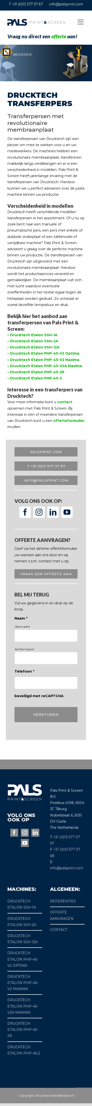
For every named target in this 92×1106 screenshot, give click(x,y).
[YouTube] (67, 512)
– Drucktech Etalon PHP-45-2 (34, 378)
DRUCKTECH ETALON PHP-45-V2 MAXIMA (22, 982)
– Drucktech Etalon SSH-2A (32, 341)
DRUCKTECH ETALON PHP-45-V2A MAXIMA (22, 1006)
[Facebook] (25, 512)
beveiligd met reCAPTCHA (39, 696)
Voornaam (22, 626)
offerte (58, 36)
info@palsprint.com (66, 868)
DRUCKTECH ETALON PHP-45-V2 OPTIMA (22, 959)
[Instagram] (39, 512)
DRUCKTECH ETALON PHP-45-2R (22, 1029)
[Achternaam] (46, 658)
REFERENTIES (63, 901)
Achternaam (25, 649)
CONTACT (58, 929)
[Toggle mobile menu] (81, 22)
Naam (20, 618)
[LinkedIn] (53, 512)
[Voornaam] (46, 636)
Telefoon (24, 671)
